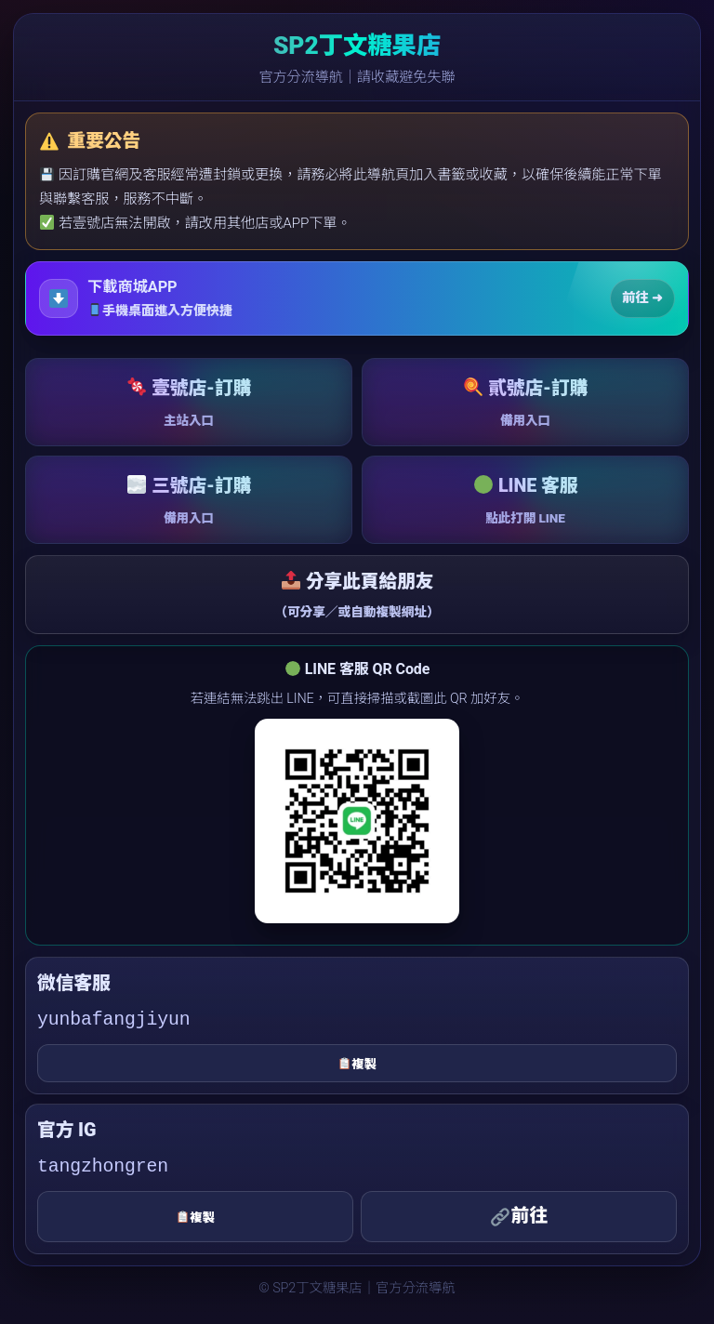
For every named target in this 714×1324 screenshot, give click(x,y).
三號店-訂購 (188, 501)
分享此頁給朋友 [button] (357, 596)
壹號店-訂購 (188, 403)
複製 (357, 1064)
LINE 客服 (525, 501)
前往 (519, 1215)
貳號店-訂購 (525, 403)
